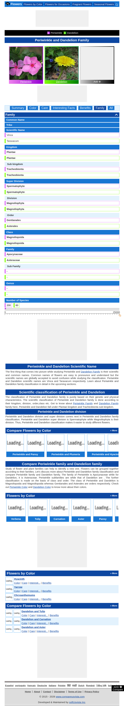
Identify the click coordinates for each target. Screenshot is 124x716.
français (31, 685)
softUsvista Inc (77, 702)
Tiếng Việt (101, 685)
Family (100, 108)
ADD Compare (118, 688)
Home (28, 691)
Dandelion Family (90, 371)
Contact (47, 691)
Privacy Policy (92, 691)
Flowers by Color (33, 4)
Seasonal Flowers (104, 4)
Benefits (85, 108)
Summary (18, 108)
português (20, 685)
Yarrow (18, 587)
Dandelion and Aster (34, 627)
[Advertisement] (62, 18)
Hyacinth (19, 578)
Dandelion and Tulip (33, 611)
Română (90, 685)
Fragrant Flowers (82, 4)
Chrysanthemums (24, 595)
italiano (52, 685)
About (37, 691)
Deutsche (42, 685)
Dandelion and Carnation (36, 619)
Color (32, 108)
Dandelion (61, 81)
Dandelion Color (42, 487)
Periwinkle (26, 81)
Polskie (62, 685)
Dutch (81, 685)
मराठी (74, 685)
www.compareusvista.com (70, 696)
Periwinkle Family (83, 403)
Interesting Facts (64, 108)
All (111, 108)
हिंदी (69, 685)
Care (44, 108)
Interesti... (34, 582)
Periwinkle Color (18, 487)
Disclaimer (59, 691)
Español (9, 685)
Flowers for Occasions (57, 4)
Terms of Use (74, 691)
